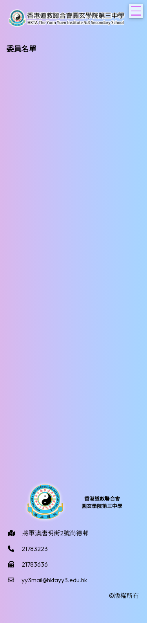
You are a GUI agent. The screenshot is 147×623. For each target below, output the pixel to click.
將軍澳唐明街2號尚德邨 (55, 533)
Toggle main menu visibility (137, 9)
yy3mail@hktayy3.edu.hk (54, 580)
